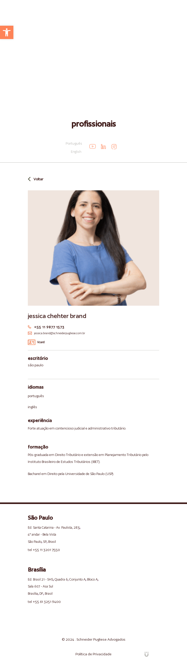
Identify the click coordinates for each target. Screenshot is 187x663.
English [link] (76, 152)
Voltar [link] (38, 179)
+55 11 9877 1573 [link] (49, 327)
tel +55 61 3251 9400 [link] (44, 602)
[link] (6, 32)
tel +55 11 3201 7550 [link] (44, 550)
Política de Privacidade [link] (93, 654)
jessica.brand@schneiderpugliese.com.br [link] (59, 333)
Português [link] (74, 143)
